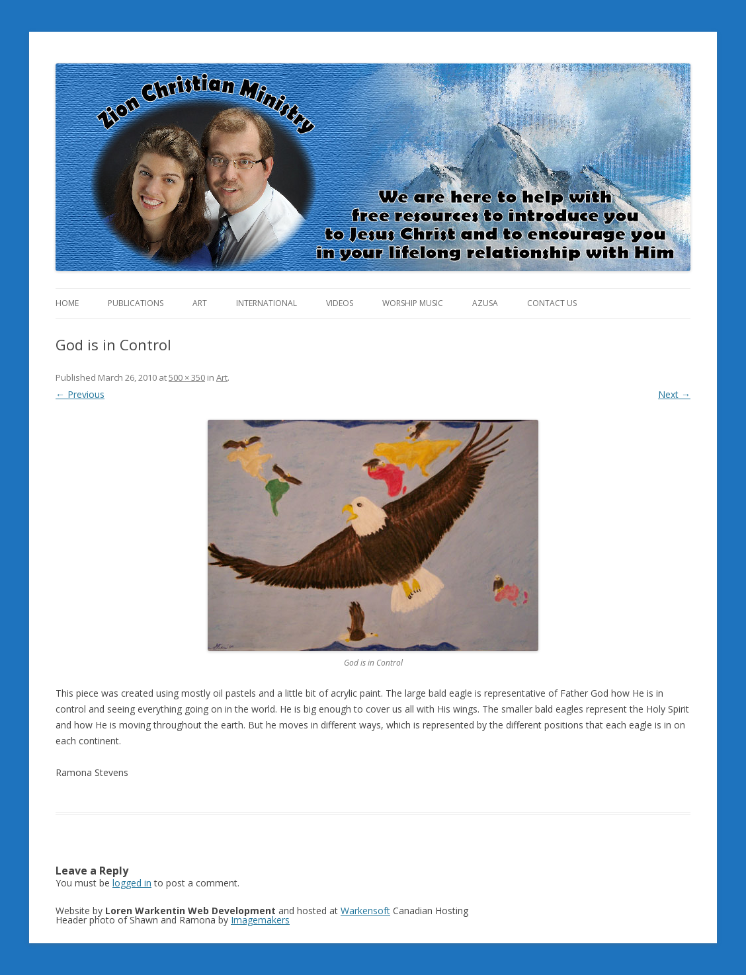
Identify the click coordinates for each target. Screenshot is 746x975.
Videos (339, 303)
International (266, 303)
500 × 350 (187, 377)
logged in (131, 883)
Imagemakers (260, 920)
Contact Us (552, 303)
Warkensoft (365, 910)
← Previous (80, 394)
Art (199, 303)
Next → (674, 394)
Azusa (485, 303)
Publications (135, 303)
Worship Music (412, 303)
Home (67, 303)
